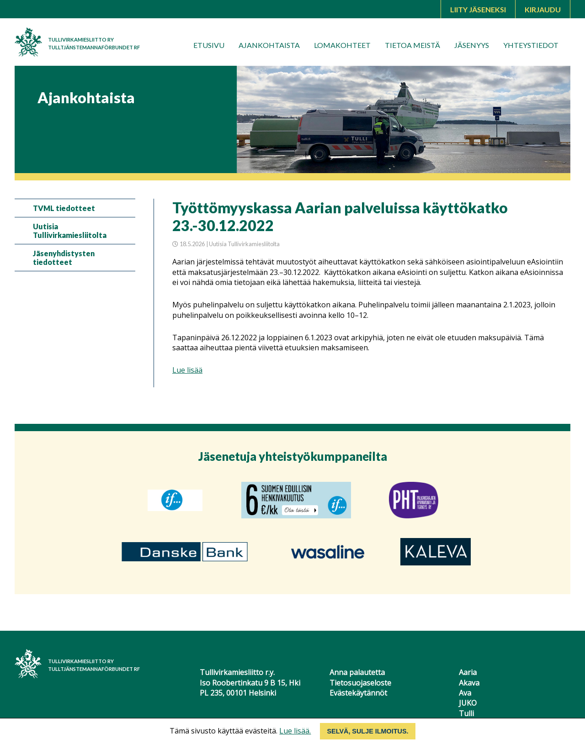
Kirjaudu (543, 9)
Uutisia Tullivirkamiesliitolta (69, 230)
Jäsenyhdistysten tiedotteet (64, 257)
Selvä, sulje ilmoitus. (367, 731)
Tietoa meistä (412, 45)
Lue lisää (187, 370)
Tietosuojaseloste (360, 683)
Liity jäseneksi (478, 9)
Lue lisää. (295, 731)
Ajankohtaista (269, 45)
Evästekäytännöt (358, 693)
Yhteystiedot (530, 45)
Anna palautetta (357, 672)
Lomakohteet (342, 45)
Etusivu (208, 45)
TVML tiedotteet (64, 208)
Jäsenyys (471, 45)
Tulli (466, 713)
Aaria (468, 672)
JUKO (468, 703)
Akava (469, 683)
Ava (465, 693)
